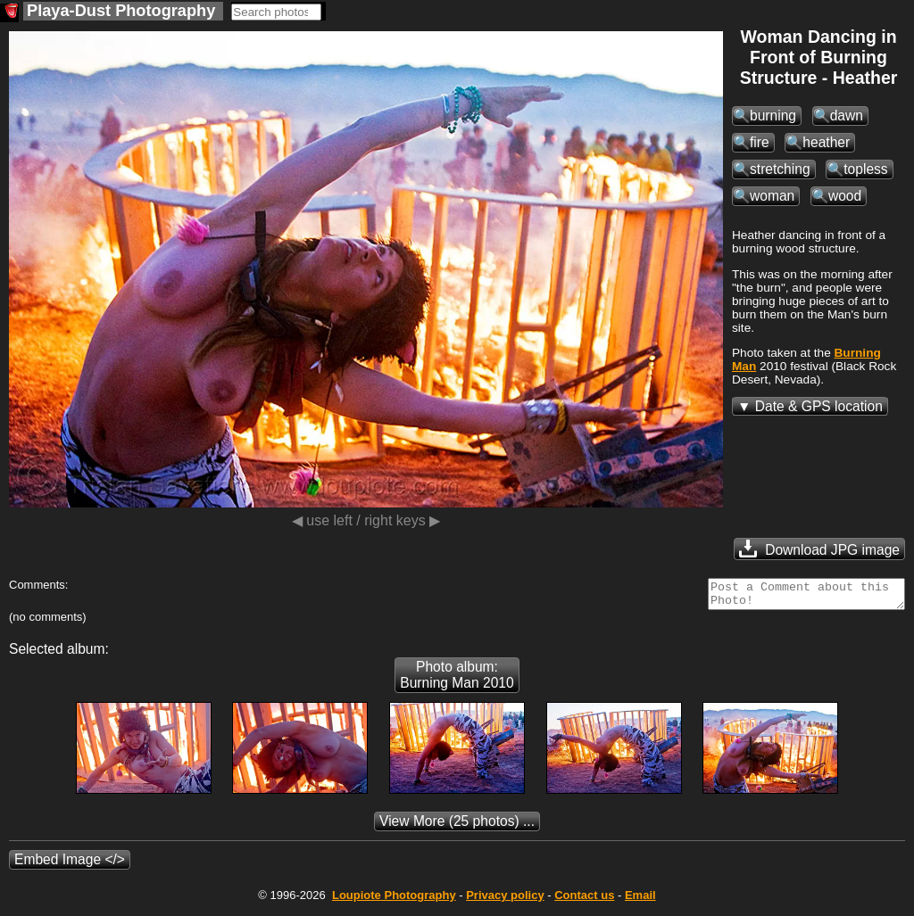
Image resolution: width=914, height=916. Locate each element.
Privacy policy (505, 900)
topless (865, 169)
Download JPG (819, 548)
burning (773, 115)
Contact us (584, 900)
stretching (780, 169)
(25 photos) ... (457, 826)
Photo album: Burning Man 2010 (456, 680)
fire (759, 142)
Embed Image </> (69, 864)
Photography (394, 900)
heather (826, 142)
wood (844, 195)
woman (772, 195)
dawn (846, 115)
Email (640, 900)
